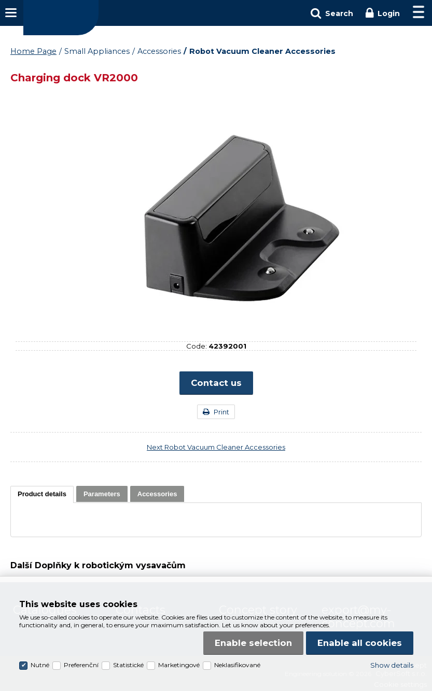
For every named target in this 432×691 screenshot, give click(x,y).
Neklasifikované (237, 665)
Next (216, 447)
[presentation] (42, 494)
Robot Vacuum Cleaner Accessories (262, 51)
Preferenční (81, 665)
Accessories (159, 51)
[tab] (42, 494)
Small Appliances (97, 51)
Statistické (128, 665)
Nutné (40, 665)
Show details (391, 665)
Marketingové (179, 665)
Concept (61, 17)
